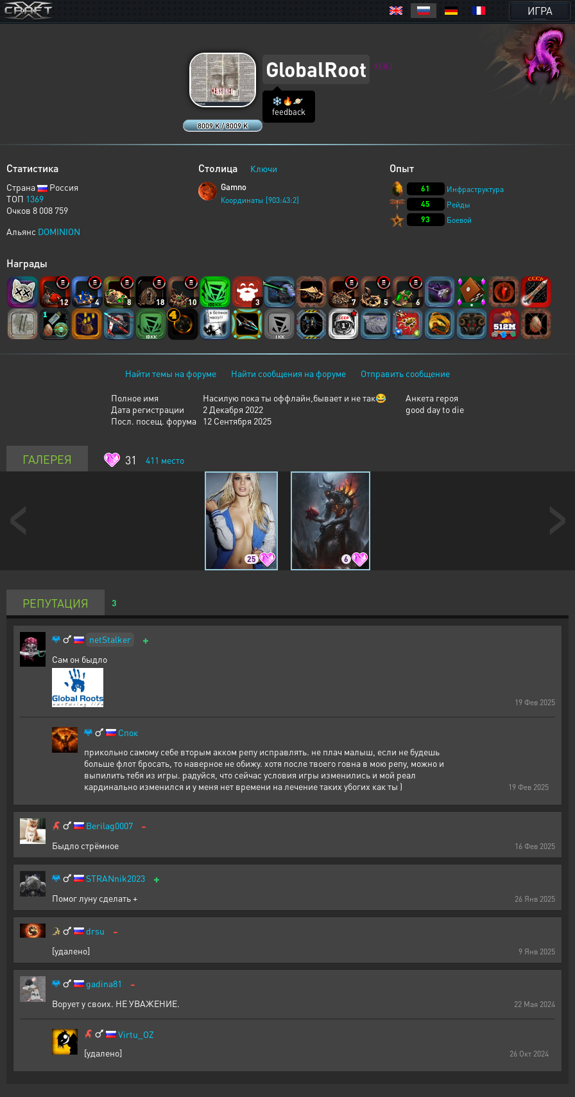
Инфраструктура (475, 189)
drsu (95, 931)
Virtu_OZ (136, 1034)
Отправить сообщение (405, 373)
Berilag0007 (109, 825)
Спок (128, 732)
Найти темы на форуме (170, 373)
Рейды (458, 204)
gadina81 (104, 983)
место (165, 460)
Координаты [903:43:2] (260, 200)
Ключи (263, 168)
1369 (35, 198)
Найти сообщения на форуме (288, 373)
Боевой (459, 220)
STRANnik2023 (115, 878)
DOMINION (59, 231)
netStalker (110, 639)
